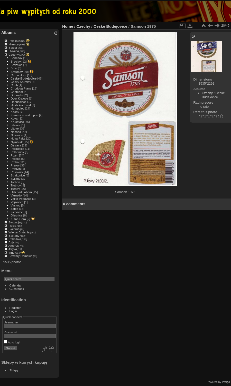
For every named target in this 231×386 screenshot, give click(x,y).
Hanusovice (18, 101)
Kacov (15, 111)
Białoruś (14, 229)
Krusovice (17, 121)
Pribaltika (14, 239)
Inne (11, 252)
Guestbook (17, 288)
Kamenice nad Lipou (24, 115)
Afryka (12, 249)
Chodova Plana (21, 88)
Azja (11, 242)
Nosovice (17, 135)
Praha (15, 162)
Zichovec (17, 212)
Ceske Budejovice (23, 78)
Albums (8, 32)
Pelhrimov (17, 152)
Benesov (16, 58)
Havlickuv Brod (21, 105)
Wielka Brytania (19, 232)
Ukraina (13, 51)
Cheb (14, 85)
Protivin (16, 168)
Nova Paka (18, 138)
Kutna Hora (18, 219)
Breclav (16, 61)
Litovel (15, 128)
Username (11, 322)
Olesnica (16, 215)
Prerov (15, 165)
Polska (12, 40)
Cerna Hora (18, 75)
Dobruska (17, 95)
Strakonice (18, 175)
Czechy (13, 54)
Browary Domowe (20, 256)
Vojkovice (17, 202)
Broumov (17, 71)
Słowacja (14, 222)
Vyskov (15, 205)
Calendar (16, 285)
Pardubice (17, 148)
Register (15, 307)
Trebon (15, 182)
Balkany (13, 235)
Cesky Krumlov (21, 81)
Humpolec (17, 108)
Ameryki (14, 245)
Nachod (16, 131)
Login (13, 311)
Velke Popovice (21, 198)
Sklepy (14, 370)
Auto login (12, 342)
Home (67, 26)
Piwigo (226, 381)
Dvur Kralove (19, 98)
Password (10, 332)
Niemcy (13, 44)
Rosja (12, 225)
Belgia (12, 47)
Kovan (15, 118)
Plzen (14, 155)
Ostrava (16, 145)
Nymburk (17, 142)
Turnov (15, 188)
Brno (14, 68)
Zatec (14, 208)
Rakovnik (17, 172)
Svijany (15, 178)
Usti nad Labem (21, 192)
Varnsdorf (17, 195)
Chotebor (17, 91)
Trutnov (16, 185)
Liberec (16, 125)
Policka (15, 158)
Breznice (16, 64)
